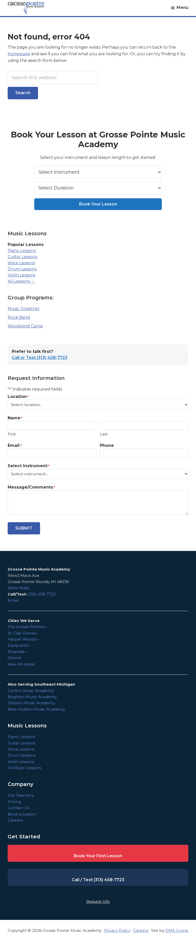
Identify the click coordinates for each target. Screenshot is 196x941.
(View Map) (18, 587)
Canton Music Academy (31, 690)
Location (18, 396)
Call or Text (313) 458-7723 (39, 357)
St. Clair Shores (22, 633)
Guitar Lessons (22, 256)
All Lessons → (21, 281)
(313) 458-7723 (42, 594)
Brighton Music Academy (32, 696)
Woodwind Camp (25, 326)
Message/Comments (31, 487)
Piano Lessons (22, 250)
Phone (107, 445)
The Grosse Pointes (26, 626)
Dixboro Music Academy (31, 702)
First (12, 434)
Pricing (14, 801)
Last (104, 434)
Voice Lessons (21, 262)
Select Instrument (29, 466)
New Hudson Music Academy (36, 709)
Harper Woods (22, 639)
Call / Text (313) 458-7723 (98, 879)
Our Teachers (21, 795)
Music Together (24, 308)
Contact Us (18, 807)
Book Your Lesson (98, 204)
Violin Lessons (21, 275)
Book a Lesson (22, 814)
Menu (182, 7)
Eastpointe (18, 645)
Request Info (98, 901)
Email (15, 445)
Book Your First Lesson (98, 855)
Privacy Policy (117, 930)
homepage (19, 53)
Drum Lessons (22, 269)
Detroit (14, 657)
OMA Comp (176, 930)
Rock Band (19, 317)
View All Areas (21, 664)
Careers (15, 820)
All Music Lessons (24, 767)
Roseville (16, 651)
